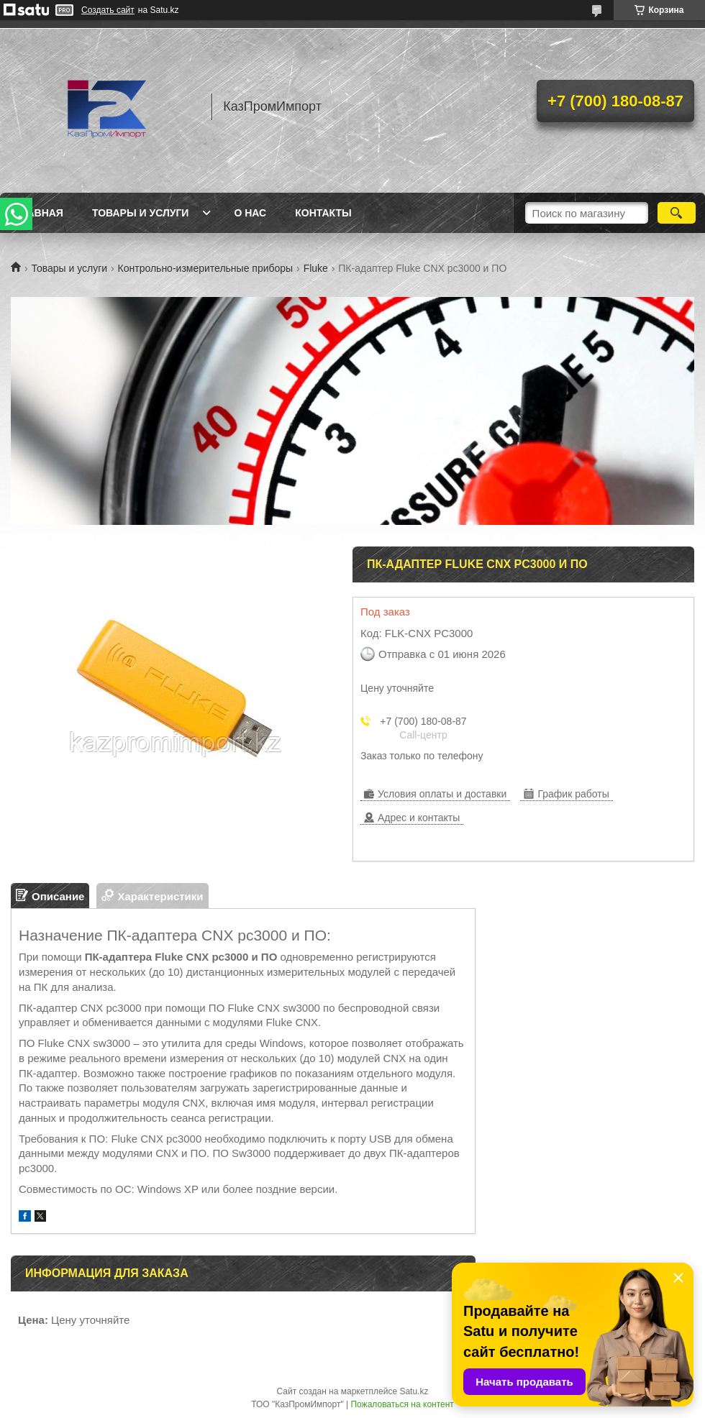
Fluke (316, 268)
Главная (38, 213)
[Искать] (677, 213)
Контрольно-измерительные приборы (206, 268)
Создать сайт (108, 10)
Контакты (323, 213)
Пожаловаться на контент (401, 1404)
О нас (250, 213)
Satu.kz (413, 1391)
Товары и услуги (140, 213)
